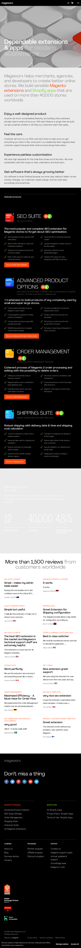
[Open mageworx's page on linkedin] (24, 781)
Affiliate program (35, 852)
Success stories (11, 856)
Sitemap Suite (10, 665)
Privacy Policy (32, 938)
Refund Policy (60, 938)
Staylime (15, 938)
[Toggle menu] (78, 3)
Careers (8, 860)
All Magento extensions (15, 829)
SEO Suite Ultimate (12, 579)
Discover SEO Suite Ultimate (16, 265)
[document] (40, 943)
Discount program (35, 856)
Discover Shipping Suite (15, 461)
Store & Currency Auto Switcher (58, 633)
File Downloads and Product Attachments (17, 720)
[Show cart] (72, 3)
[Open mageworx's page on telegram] (36, 781)
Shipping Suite (49, 606)
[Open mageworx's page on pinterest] (18, 781)
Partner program (35, 848)
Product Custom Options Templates (59, 719)
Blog (6, 852)
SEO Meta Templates (52, 692)
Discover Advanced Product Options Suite (21, 336)
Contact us (56, 848)
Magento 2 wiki (58, 867)
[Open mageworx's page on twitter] (12, 781)
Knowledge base (58, 863)
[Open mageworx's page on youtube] (30, 781)
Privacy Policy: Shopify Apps (60, 813)
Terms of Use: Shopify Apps (59, 817)
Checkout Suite (11, 825)
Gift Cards (48, 665)
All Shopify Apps (54, 810)
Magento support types (61, 852)
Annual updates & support (59, 858)
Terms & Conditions (46, 938)
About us (8, 848)
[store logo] (7, 3)
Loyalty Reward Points (14, 606)
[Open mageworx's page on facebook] (6, 781)
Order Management (13, 692)
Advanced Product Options (55, 579)
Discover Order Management (16, 397)
